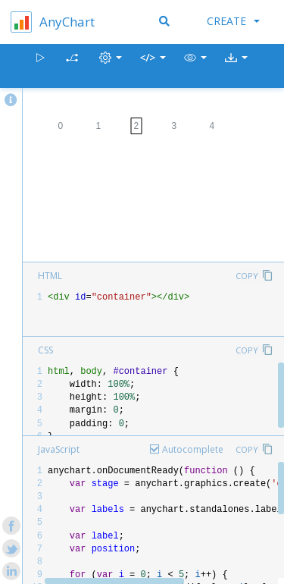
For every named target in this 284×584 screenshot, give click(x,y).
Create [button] (233, 21)
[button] (195, 66)
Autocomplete (192, 449)
